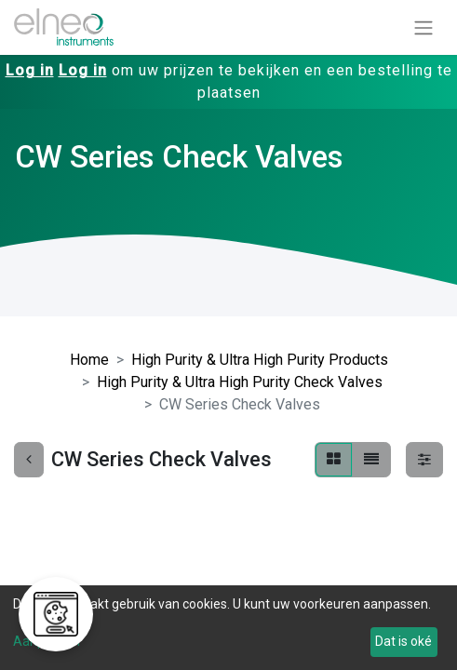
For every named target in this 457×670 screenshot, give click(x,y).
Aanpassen (46, 641)
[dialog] (228, 627)
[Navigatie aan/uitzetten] (423, 27)
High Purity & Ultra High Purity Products (259, 359)
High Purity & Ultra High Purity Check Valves (240, 382)
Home (89, 359)
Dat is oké (403, 641)
